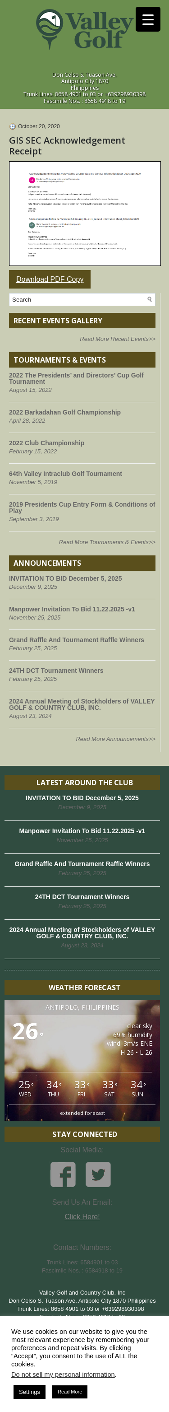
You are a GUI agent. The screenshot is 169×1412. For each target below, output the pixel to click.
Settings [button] (29, 1392)
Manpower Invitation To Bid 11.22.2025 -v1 (72, 609)
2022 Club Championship (46, 443)
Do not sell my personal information (63, 1374)
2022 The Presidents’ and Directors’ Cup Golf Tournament (76, 378)
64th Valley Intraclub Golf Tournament (65, 473)
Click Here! (82, 1217)
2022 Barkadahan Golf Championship (65, 412)
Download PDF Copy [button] (49, 279)
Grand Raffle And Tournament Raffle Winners (76, 639)
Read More (70, 1391)
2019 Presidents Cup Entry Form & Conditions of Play (82, 507)
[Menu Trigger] (148, 19)
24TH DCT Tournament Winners (56, 670)
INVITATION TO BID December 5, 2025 (65, 578)
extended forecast (82, 1112)
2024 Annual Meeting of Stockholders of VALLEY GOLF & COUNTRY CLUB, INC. (82, 704)
